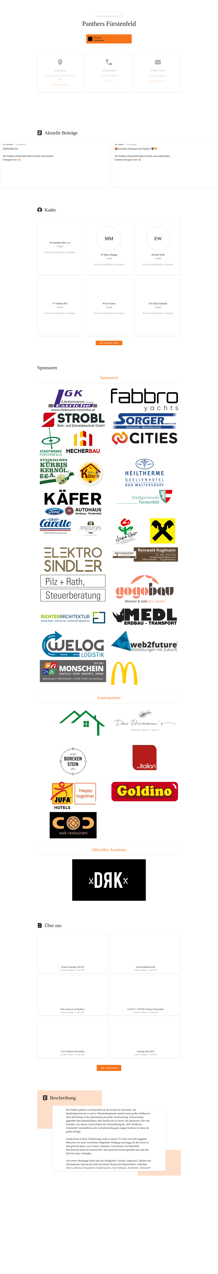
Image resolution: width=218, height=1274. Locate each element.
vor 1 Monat (113, 144)
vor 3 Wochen (8, 144)
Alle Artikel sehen (109, 1073)
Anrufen (109, 81)
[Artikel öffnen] (72, 954)
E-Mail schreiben (157, 81)
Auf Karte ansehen (60, 84)
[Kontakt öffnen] (60, 246)
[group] (109, 164)
